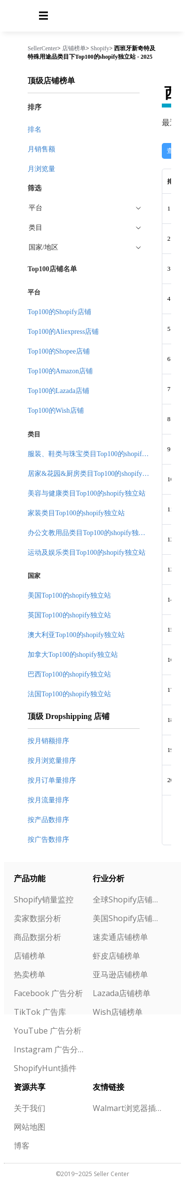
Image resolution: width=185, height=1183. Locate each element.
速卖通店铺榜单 (120, 937)
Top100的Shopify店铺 (59, 312)
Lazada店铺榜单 (121, 993)
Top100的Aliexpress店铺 (63, 331)
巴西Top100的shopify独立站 (69, 674)
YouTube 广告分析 (47, 1030)
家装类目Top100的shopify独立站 (76, 513)
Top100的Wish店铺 (56, 410)
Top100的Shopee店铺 (59, 351)
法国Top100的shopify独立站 (69, 694)
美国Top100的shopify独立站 (69, 595)
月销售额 (41, 149)
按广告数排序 (48, 839)
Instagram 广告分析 (49, 1049)
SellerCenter (42, 48)
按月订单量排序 (52, 780)
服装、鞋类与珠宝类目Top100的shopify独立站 (97, 454)
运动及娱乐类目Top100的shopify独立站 (87, 552)
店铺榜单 (74, 48)
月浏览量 (41, 169)
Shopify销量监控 (44, 899)
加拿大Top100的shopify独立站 (73, 654)
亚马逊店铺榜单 (120, 974)
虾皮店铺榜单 (116, 955)
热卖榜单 (29, 974)
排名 (34, 129)
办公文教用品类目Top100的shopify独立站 (90, 533)
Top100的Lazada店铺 (58, 390)
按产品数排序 (48, 820)
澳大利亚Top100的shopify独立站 (76, 635)
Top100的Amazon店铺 (60, 371)
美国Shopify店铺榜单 (128, 918)
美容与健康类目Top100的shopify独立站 (87, 493)
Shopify (100, 48)
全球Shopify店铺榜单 (128, 899)
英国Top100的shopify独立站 (69, 615)
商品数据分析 (37, 937)
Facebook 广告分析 (48, 993)
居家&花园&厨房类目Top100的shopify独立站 (95, 473)
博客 (22, 1145)
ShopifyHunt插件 (45, 1068)
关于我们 (29, 1108)
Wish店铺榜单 (118, 1011)
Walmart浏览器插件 (128, 1108)
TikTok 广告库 (40, 1011)
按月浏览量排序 (52, 760)
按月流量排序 (48, 800)
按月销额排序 (48, 741)
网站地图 (29, 1126)
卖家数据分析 (37, 918)
